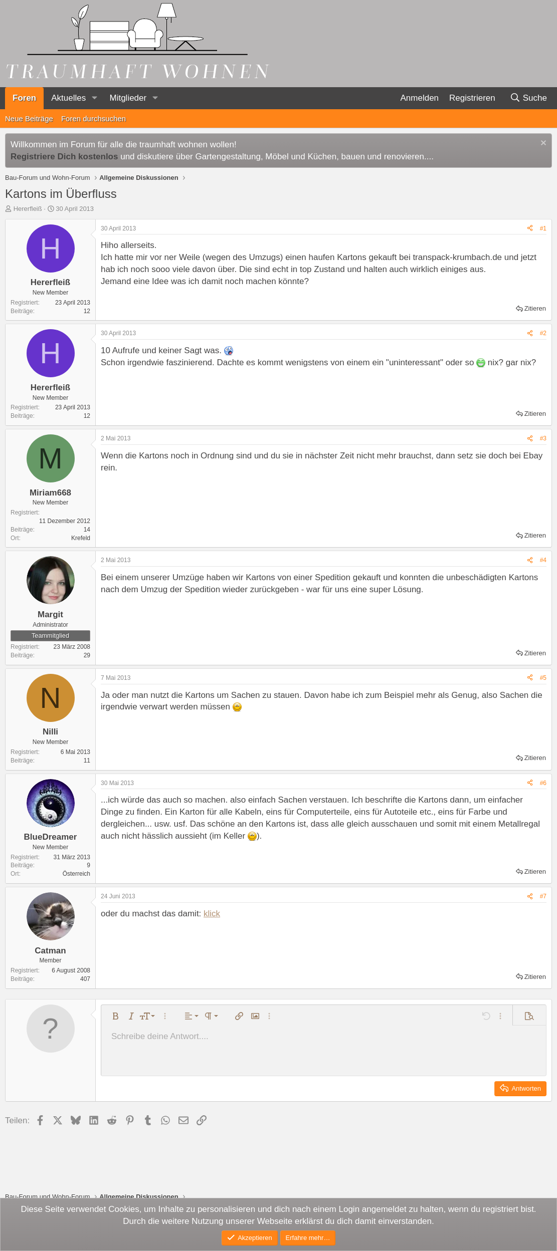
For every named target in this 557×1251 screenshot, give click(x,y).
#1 (543, 228)
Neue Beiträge (29, 118)
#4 (543, 560)
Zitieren (535, 308)
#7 (543, 896)
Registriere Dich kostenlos (64, 156)
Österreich (76, 873)
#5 (543, 677)
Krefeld (80, 538)
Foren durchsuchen (93, 118)
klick (212, 913)
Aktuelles (68, 98)
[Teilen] (529, 228)
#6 (543, 783)
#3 (543, 438)
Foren (24, 98)
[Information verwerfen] (542, 144)
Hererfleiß (28, 208)
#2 (543, 333)
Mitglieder (127, 98)
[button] (94, 98)
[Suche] (528, 98)
